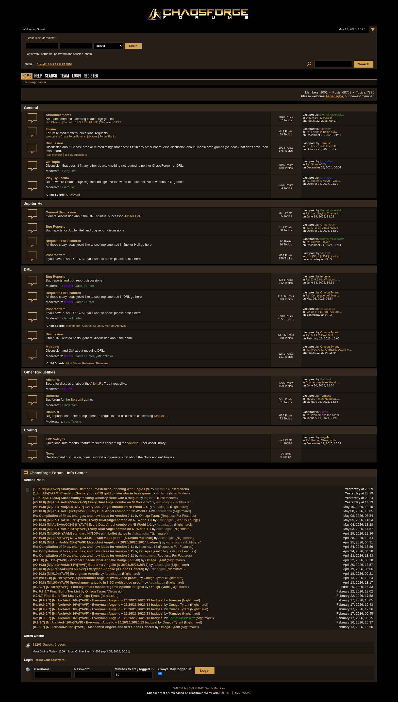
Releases (102, 363)
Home (27, 76)
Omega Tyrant (329, 292)
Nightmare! (73, 325)
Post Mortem (55, 255)
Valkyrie (133, 443)
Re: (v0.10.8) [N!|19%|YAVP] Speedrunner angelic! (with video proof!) (86, 578)
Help (38, 76)
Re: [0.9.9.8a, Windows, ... (323, 279)
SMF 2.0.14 (180, 688)
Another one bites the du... (322, 382)
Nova (50, 453)
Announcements (58, 115)
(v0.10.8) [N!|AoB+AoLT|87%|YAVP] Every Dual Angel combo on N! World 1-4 (92, 511)
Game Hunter (84, 286)
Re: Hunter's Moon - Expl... (323, 180)
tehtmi (68, 286)
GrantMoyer (328, 224)
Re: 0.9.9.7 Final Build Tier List (56, 591)
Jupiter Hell (132, 216)
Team (64, 76)
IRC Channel (53, 122)
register (50, 37)
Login (76, 76)
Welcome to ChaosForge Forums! (66, 136)
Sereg (324, 411)
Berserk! (52, 396)
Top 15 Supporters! (76, 154)
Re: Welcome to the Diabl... (323, 414)
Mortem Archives (115, 325)
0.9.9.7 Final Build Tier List (53, 596)
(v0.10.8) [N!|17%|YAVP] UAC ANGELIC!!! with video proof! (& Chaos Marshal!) (93, 538)
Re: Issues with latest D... (322, 146)
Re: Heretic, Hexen (318, 241)
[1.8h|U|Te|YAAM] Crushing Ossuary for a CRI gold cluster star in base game (92, 493)
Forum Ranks (108, 136)
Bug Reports (55, 226)
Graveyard (73, 194)
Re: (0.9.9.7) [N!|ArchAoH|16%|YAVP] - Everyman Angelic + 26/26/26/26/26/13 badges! (98, 600)
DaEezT (68, 389)
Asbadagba (334, 96)
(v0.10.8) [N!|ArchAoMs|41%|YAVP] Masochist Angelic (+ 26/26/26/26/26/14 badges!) (97, 542)
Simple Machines (215, 688)
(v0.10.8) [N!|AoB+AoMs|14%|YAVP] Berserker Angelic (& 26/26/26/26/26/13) (90, 565)
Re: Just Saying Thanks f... (323, 213)
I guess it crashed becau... (323, 398)
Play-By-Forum (57, 178)
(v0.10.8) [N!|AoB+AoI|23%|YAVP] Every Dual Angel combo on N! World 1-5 (90, 507)
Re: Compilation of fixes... (322, 295)
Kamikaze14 (148, 547)
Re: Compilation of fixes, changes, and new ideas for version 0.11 (83, 516)
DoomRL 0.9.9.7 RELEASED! (54, 64)
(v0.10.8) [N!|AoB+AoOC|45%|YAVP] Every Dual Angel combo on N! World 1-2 (92, 524)
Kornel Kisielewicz (332, 114)
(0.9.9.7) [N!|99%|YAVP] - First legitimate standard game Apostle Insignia (88, 587)
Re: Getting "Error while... (322, 440)
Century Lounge (92, 325)
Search (51, 76)
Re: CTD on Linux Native (322, 227)
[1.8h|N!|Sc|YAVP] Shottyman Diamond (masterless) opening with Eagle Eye (91, 489)
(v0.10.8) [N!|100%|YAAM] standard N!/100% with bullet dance (80, 533)
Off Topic (53, 162)
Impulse (325, 276)
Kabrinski (326, 379)
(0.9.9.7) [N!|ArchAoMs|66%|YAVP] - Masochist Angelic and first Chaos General (93, 627)
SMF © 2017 (196, 688)
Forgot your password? (50, 659)
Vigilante (325, 128)
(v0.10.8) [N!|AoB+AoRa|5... (324, 311)
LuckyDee (326, 161)
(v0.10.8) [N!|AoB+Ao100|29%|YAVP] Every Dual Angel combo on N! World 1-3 (92, 520)
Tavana (76, 421)
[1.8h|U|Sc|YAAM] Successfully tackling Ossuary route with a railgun (86, 498)
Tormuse (325, 143)
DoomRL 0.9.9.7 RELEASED (80, 122)
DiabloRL (53, 412)
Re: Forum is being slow (321, 131)
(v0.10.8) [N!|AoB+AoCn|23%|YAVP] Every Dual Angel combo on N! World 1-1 (92, 529)
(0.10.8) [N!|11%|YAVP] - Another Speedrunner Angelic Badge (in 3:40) (86, 560)
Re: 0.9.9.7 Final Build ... (322, 335)
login (38, 37)
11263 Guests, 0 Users (49, 644)
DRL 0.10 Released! (319, 117)
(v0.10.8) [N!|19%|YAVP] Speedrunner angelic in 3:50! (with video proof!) (88, 582)
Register (91, 76)
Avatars (92, 136)
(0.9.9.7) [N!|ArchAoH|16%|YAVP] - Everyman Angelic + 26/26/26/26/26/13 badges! (95, 622)
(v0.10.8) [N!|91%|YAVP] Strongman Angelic (66, 573)
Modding (52, 347)
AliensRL (53, 380)
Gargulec (69, 171)
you (66, 421)
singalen (325, 437)
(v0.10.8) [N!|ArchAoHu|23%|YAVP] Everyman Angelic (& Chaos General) (88, 569)
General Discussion (61, 212)
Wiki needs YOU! (111, 122)
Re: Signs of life (316, 164)
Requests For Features (63, 241)
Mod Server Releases (80, 363)
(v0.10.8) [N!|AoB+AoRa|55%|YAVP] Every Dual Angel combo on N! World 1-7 (92, 502)
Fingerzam (70, 405)
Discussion (54, 143)
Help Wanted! (54, 154)
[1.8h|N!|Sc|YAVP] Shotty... (323, 256)
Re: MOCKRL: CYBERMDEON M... (329, 349)
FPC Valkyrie (55, 439)
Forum (51, 129)
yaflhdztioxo (104, 356)
